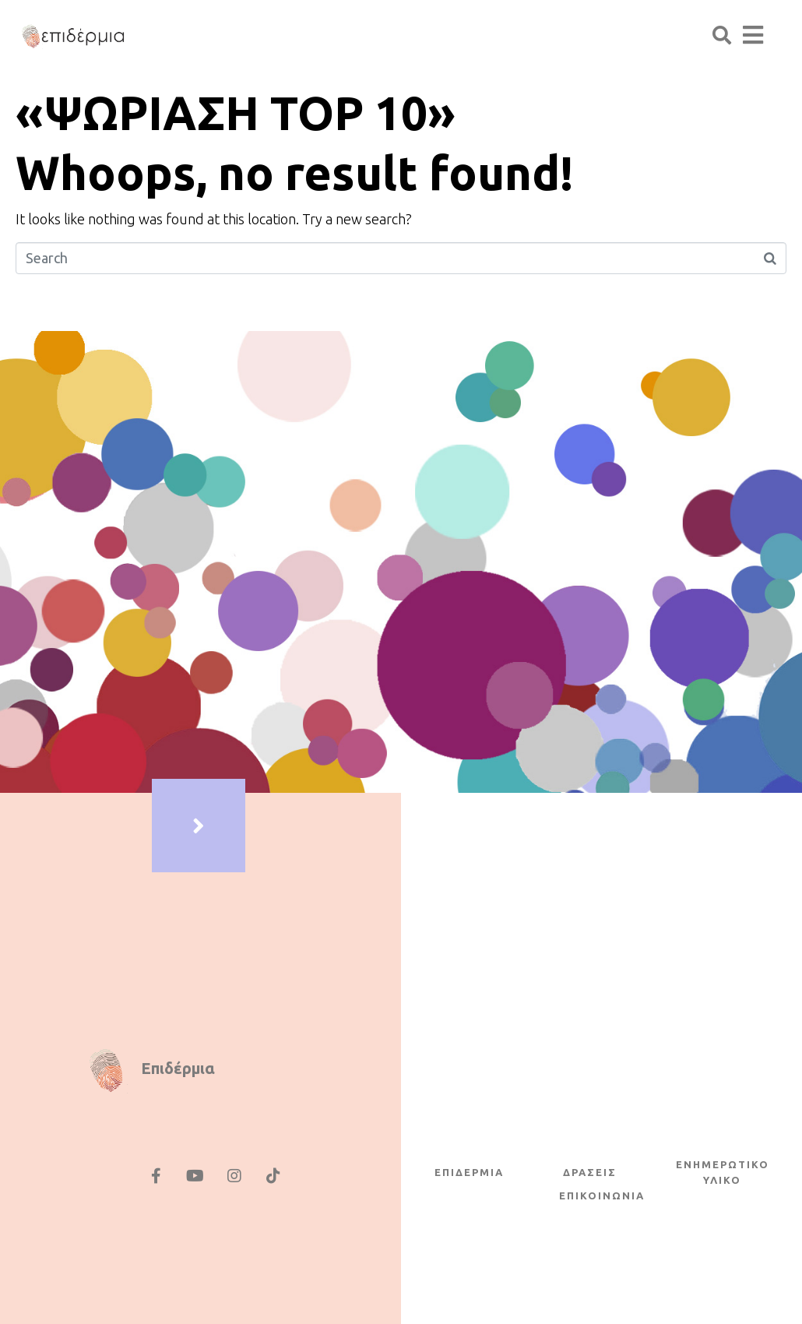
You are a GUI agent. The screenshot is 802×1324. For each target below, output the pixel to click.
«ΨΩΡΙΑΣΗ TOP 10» (236, 112)
